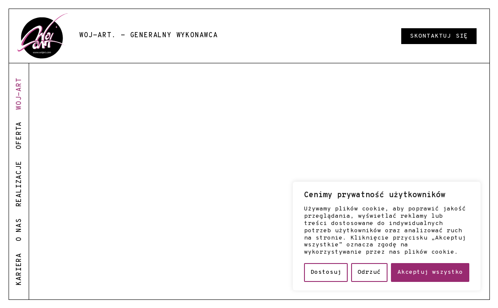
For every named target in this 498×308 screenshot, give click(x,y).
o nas (19, 229)
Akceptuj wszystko (430, 272)
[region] (386, 236)
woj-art (19, 93)
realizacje (19, 183)
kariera (19, 269)
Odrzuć (369, 272)
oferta (19, 135)
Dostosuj (325, 272)
